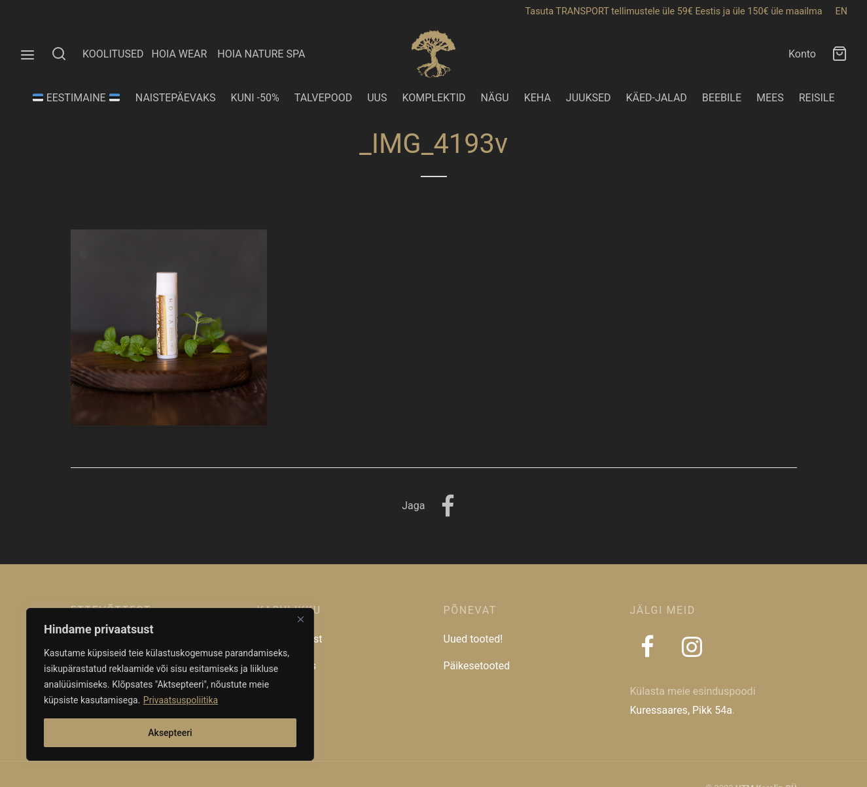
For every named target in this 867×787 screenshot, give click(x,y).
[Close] (300, 619)
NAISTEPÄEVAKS (175, 98)
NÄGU (495, 98)
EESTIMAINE (76, 98)
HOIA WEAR (184, 54)
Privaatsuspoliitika (180, 700)
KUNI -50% (254, 98)
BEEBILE (721, 98)
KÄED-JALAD (656, 98)
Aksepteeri (170, 733)
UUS (377, 98)
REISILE (817, 98)
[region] (170, 684)
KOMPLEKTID (433, 98)
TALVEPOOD (323, 98)
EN (841, 11)
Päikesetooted (477, 666)
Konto (802, 54)
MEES (770, 98)
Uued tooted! (473, 639)
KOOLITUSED (113, 54)
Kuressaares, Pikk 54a (681, 710)
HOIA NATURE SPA (261, 54)
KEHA (537, 98)
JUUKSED (588, 98)
